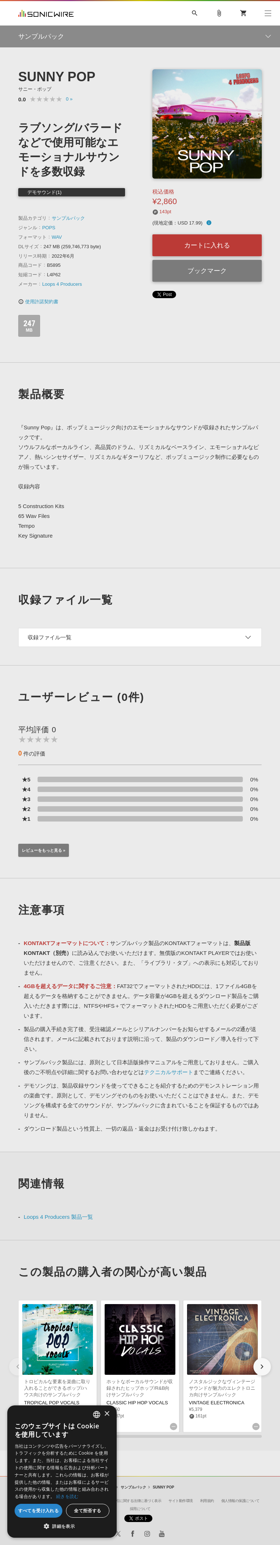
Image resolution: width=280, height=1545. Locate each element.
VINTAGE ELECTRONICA (216, 1402)
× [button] (106, 1414)
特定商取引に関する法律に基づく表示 (132, 1501)
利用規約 (207, 1501)
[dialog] (62, 1471)
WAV (57, 237)
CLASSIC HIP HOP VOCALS (137, 1402)
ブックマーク (207, 270)
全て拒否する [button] (87, 1510)
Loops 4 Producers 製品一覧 (58, 1217)
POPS (48, 227)
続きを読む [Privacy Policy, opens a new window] (67, 1496)
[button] (262, 1367)
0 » (69, 99)
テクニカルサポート (168, 1072)
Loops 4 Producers (62, 284)
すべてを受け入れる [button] (38, 1510)
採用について (140, 1509)
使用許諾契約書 (38, 301)
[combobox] (96, 1414)
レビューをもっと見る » (43, 850)
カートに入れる (207, 245)
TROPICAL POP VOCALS (51, 1402)
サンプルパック (68, 218)
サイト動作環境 (180, 1501)
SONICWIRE (46, 13)
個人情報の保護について (240, 1501)
